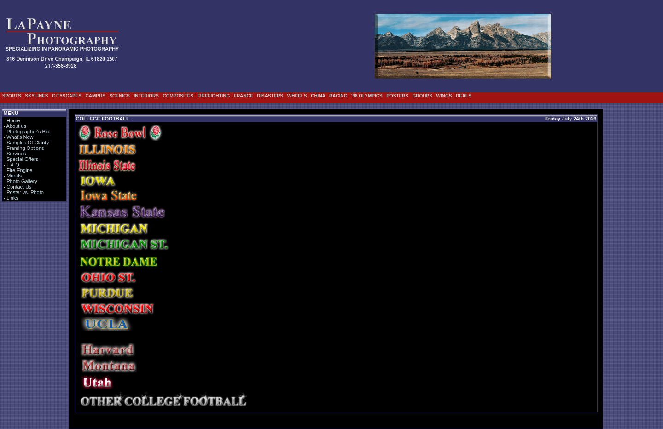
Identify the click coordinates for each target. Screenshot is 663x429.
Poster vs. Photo (25, 192)
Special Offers (22, 159)
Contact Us (18, 186)
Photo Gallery (21, 181)
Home (13, 120)
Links (12, 197)
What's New (19, 137)
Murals (14, 175)
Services (16, 153)
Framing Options (25, 148)
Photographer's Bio (27, 131)
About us (16, 126)
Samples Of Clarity (27, 142)
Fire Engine (19, 170)
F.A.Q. (13, 164)
